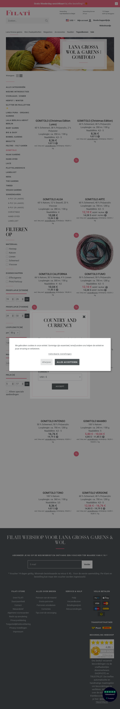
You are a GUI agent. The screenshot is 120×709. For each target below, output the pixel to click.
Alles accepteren (67, 362)
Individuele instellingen (60, 354)
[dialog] (60, 354)
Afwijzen (46, 362)
